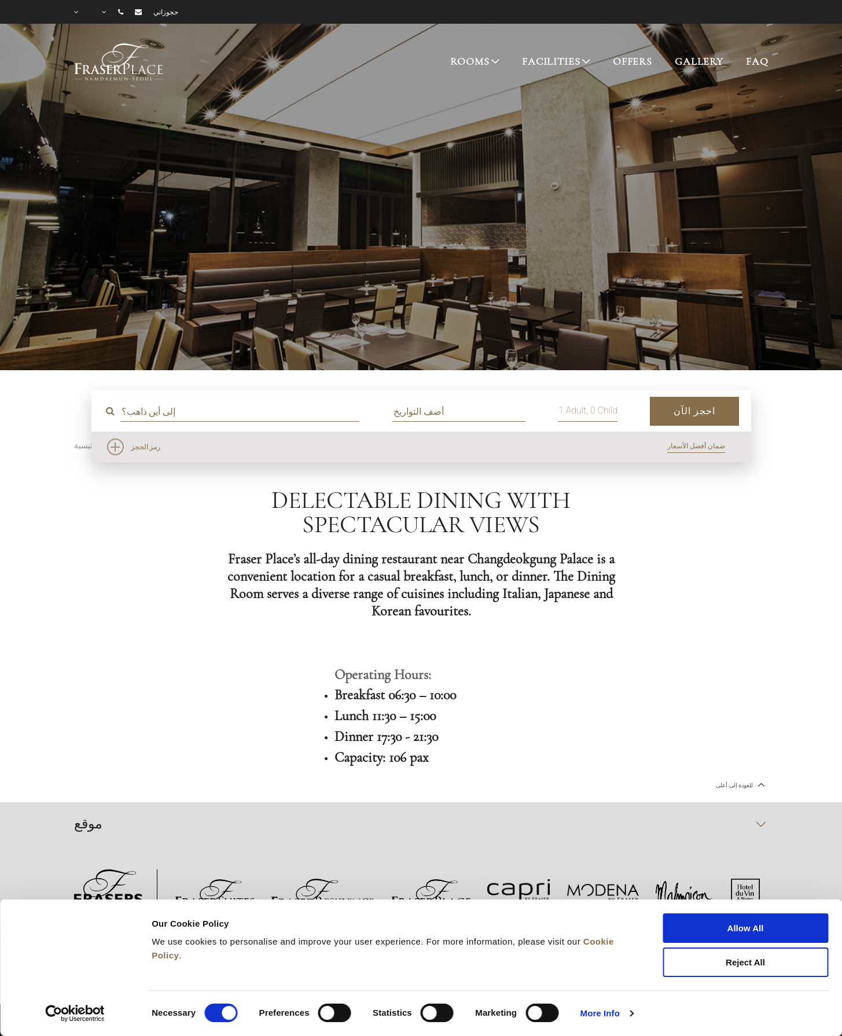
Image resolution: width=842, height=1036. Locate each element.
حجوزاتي (165, 12)
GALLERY (699, 61)
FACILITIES (551, 61)
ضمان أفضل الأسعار (696, 446)
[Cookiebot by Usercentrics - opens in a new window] (75, 1013)
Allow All (745, 928)
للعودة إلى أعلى (739, 784)
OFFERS (632, 61)
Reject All (745, 962)
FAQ (757, 61)
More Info (600, 1013)
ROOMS (469, 61)
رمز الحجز (146, 447)
